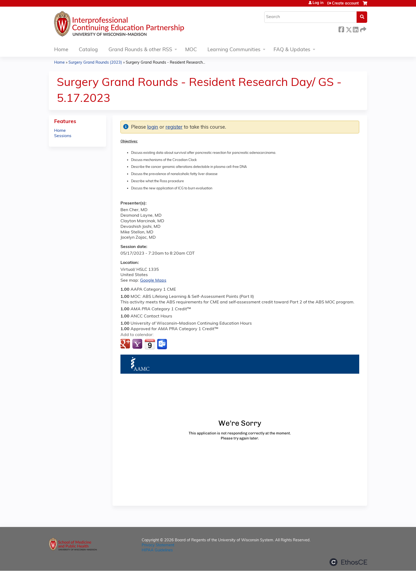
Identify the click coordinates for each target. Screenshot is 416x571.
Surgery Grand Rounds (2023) (95, 63)
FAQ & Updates (292, 50)
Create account (345, 4)
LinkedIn (355, 28)
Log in (318, 3)
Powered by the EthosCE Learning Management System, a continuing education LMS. (348, 562)
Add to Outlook (162, 344)
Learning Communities (234, 50)
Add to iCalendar (149, 344)
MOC (191, 50)
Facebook (341, 28)
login (152, 127)
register (174, 127)
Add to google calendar (125, 344)
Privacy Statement (158, 545)
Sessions (62, 136)
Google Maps (153, 280)
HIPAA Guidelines (157, 550)
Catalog (88, 50)
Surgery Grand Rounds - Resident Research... (165, 63)
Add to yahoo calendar (137, 344)
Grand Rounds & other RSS (140, 50)
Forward (362, 28)
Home (61, 50)
